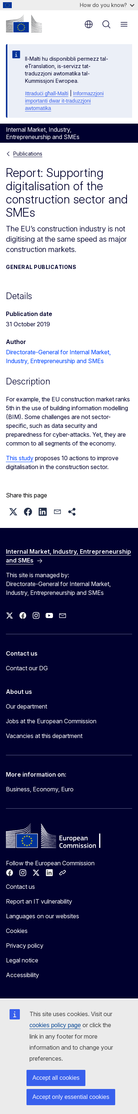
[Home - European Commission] (24, 23)
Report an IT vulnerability (39, 901)
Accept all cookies (55, 1078)
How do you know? (107, 5)
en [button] (88, 24)
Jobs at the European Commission (51, 721)
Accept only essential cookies (70, 1097)
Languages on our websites (42, 916)
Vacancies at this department (44, 735)
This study (19, 458)
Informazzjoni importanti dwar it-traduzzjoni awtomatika (64, 101)
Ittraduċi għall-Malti (46, 93)
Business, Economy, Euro (40, 789)
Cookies (17, 930)
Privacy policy (24, 945)
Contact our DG (27, 668)
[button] (13, 512)
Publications (27, 153)
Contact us (20, 886)
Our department (26, 706)
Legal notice (22, 960)
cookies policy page (55, 1025)
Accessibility (22, 975)
